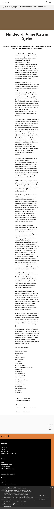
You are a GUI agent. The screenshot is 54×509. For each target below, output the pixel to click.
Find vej (3, 449)
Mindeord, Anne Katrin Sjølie (11, 7)
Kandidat (3, 480)
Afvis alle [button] (42, 499)
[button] (4, 501)
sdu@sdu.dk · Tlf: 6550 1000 (8, 453)
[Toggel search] (46, 2)
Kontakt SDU (4, 451)
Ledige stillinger (5, 466)
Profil (2, 462)
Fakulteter (14, 6)
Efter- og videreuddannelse (8, 484)
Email (18, 412)
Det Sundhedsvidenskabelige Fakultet (27, 6)
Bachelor (3, 478)
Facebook (18, 407)
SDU (3, 6)
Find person (4, 447)
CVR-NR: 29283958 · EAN (7, 468)
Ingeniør (3, 482)
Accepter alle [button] (42, 495)
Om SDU (8, 6)
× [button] (52, 487)
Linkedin (33, 407)
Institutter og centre (6, 464)
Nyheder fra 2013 (42, 6)
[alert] (27, 497)
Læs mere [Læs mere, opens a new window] (31, 499)
